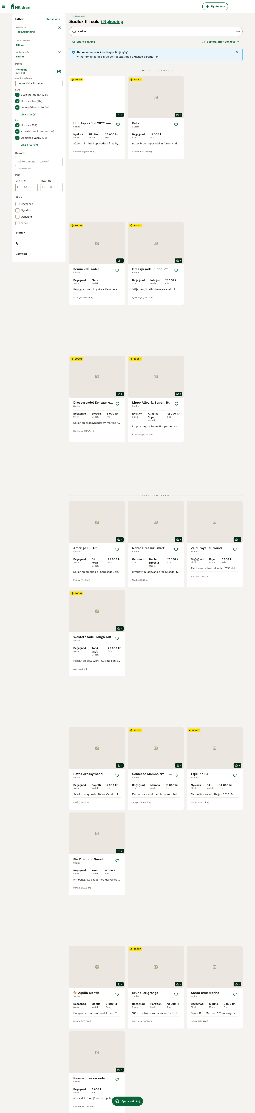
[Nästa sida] (189, 997)
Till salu (23, 118)
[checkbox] (17, 147)
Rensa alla (53, 86)
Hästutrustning (25, 102)
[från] (26, 330)
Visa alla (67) (29, 287)
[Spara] (118, 191)
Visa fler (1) (52, 456)
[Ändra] (59, 214)
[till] (52, 330)
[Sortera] (221, 108)
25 (180, 997)
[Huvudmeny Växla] (3, 6)
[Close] (237, 119)
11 (169, 997)
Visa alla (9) (28, 257)
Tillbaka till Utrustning (31, 94)
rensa (56, 128)
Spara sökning (83, 108)
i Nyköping (112, 88)
